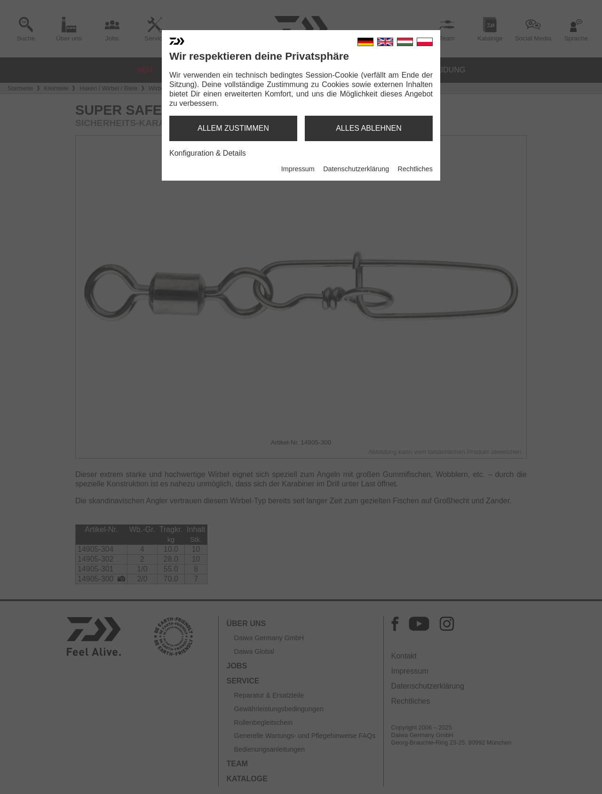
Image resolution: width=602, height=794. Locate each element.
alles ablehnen (369, 128)
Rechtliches (415, 169)
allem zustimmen (233, 128)
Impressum (298, 169)
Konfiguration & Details (207, 153)
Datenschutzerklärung (356, 169)
